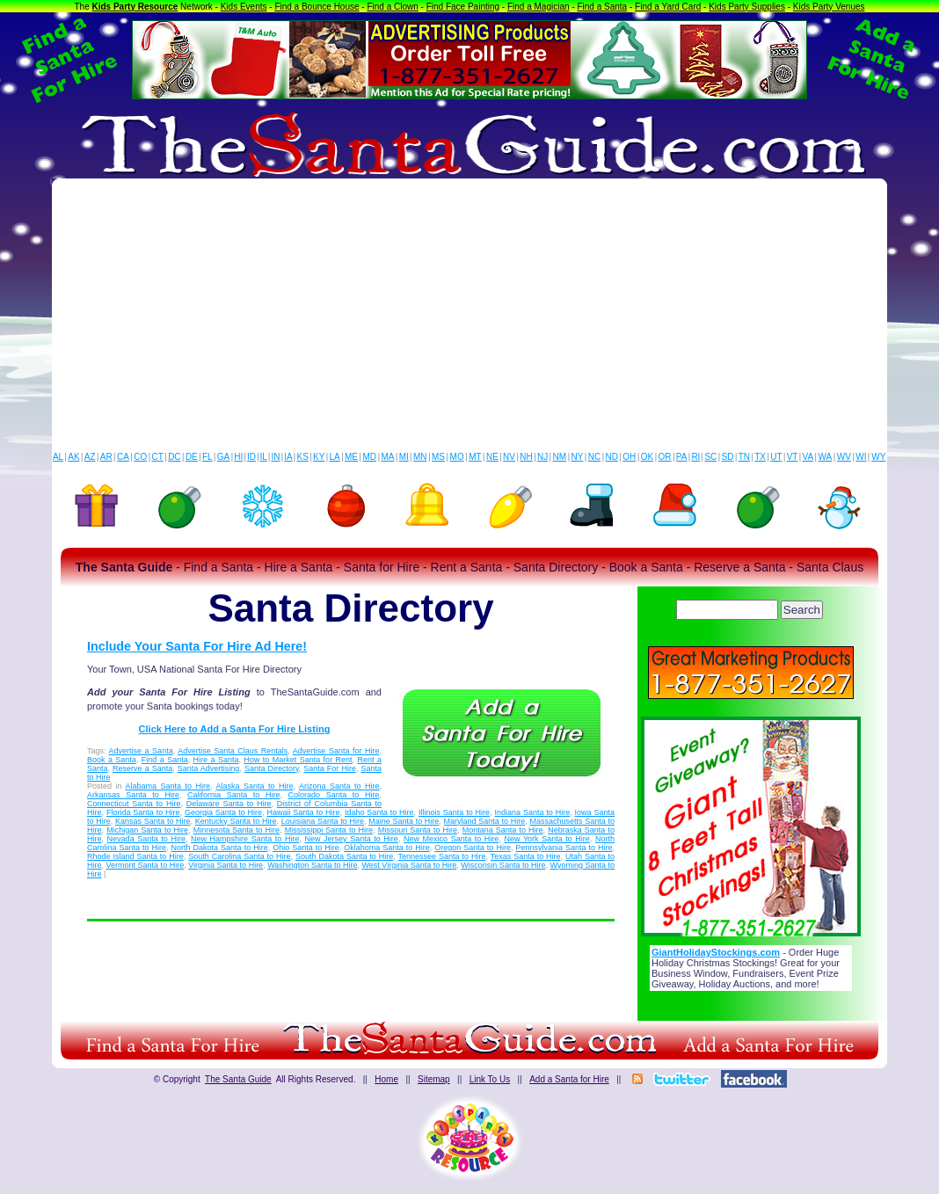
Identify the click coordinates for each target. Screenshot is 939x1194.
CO (140, 457)
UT (776, 457)
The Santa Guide (238, 1079)
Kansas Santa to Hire (153, 821)
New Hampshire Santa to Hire (245, 838)
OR (665, 457)
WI (860, 457)
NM (560, 457)
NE (492, 457)
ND (612, 457)
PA (682, 457)
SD (728, 457)
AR (106, 457)
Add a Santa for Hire (569, 1079)
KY (318, 457)
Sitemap (434, 1079)
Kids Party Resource (135, 6)
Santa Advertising (209, 768)
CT (158, 457)
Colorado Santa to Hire (334, 794)
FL (207, 457)
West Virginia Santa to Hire (409, 865)
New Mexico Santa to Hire (451, 838)
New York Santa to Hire (546, 838)
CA (123, 457)
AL (58, 457)
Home (386, 1079)
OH (629, 457)
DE (192, 457)
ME (351, 457)
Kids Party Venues (829, 6)
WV (844, 457)
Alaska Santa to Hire (255, 786)
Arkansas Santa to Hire (133, 794)
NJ (542, 457)
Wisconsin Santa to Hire (503, 865)
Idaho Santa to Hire (379, 812)
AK (73, 457)
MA (388, 457)
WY (878, 457)
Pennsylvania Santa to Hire (563, 847)
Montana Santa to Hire (502, 830)
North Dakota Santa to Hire (219, 847)
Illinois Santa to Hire (454, 812)
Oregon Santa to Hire (472, 847)
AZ (90, 457)
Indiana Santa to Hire (533, 812)
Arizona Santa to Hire (339, 786)
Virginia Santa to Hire (225, 865)
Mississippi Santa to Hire (329, 830)
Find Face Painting (462, 6)
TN (744, 457)
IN (275, 457)
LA (335, 457)
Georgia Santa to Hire (223, 812)
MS (438, 457)
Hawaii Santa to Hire (302, 812)
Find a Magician (538, 6)
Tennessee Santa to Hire (442, 856)
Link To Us (490, 1079)
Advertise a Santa (141, 750)
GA (223, 457)
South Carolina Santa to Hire (239, 856)
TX (760, 457)
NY (577, 457)
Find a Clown (392, 6)
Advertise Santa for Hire (336, 750)
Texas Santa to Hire (526, 856)
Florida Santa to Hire (143, 812)
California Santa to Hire (233, 794)
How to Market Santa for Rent (298, 759)
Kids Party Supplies (747, 6)
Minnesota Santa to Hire (236, 830)
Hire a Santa (216, 759)
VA (808, 457)
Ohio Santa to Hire (306, 847)
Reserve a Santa (142, 768)
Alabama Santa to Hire (168, 786)
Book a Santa (111, 759)
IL (263, 457)
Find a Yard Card (668, 6)
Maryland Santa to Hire (485, 821)
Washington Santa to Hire (312, 865)
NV (509, 457)
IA (288, 457)
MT (475, 457)
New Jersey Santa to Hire (351, 838)
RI (695, 457)
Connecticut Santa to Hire (133, 803)
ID (251, 457)
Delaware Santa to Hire (229, 803)
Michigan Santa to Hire (147, 830)
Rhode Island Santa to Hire (135, 856)
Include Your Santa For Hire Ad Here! (197, 646)
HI (238, 457)
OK (647, 457)
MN (420, 457)
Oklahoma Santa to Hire (387, 847)
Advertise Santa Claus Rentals (233, 750)
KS (303, 457)
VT (792, 457)
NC (594, 457)
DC (174, 457)
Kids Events (244, 6)
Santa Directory (271, 768)
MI (404, 457)
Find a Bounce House (316, 6)
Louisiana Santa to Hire (322, 821)
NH (526, 457)
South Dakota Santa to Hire (344, 856)
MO (457, 457)
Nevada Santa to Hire (146, 838)
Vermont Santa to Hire (145, 865)
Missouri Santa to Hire (417, 830)
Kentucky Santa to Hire (236, 821)
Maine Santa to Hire (403, 821)
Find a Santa (602, 6)
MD (370, 457)
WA (826, 457)
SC (710, 457)
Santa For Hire (329, 768)
